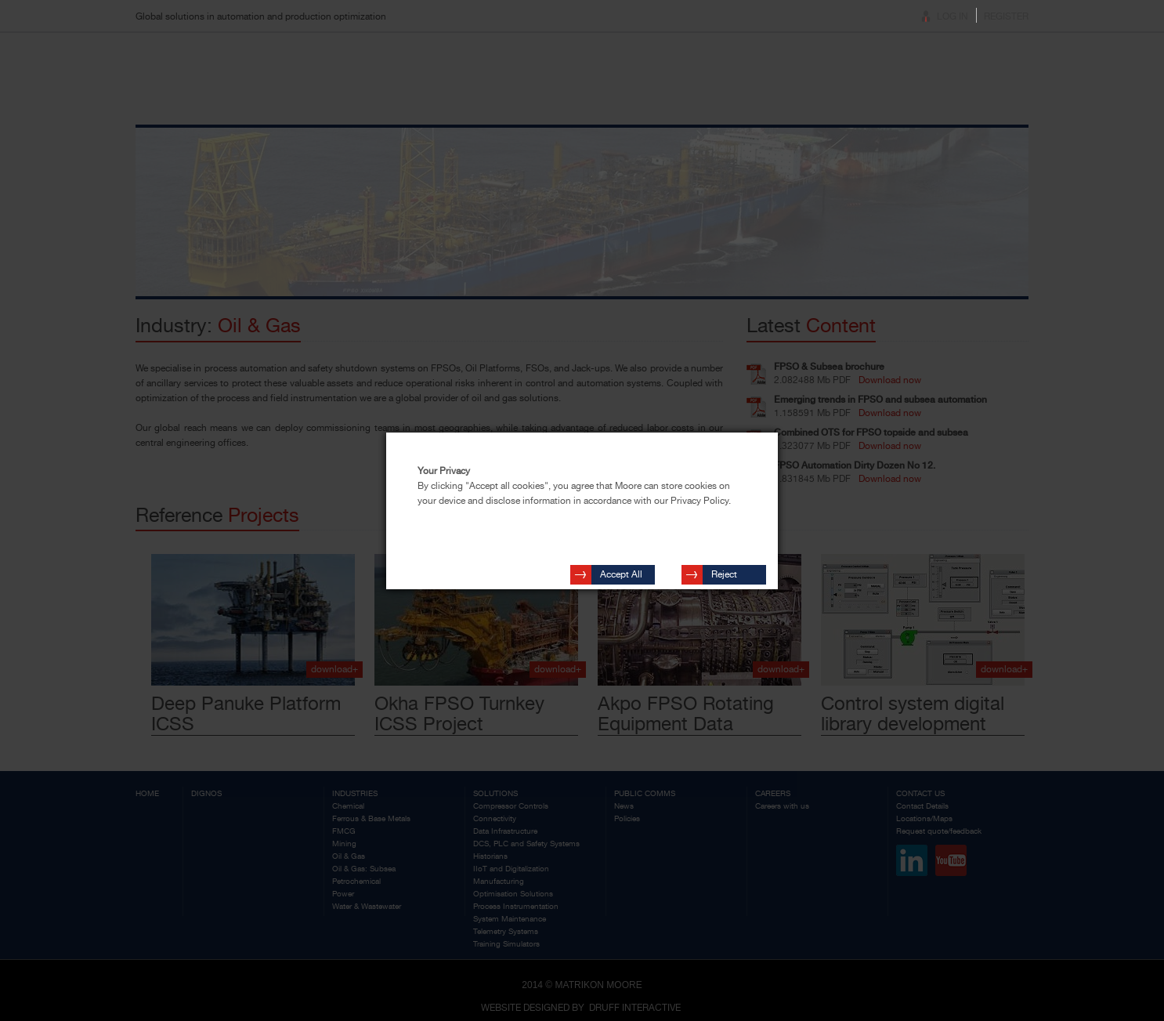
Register (1006, 16)
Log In (952, 16)
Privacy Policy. (701, 500)
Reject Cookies (728, 569)
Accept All (621, 567)
